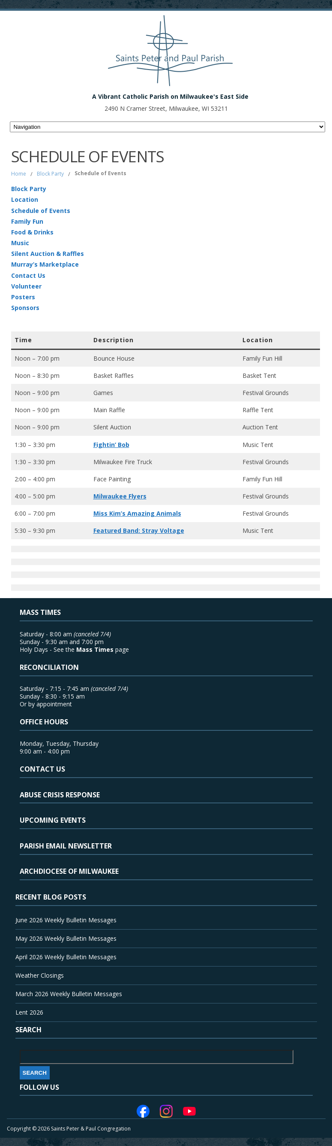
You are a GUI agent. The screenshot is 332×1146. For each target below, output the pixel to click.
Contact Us (28, 275)
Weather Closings (39, 975)
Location (24, 199)
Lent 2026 (29, 1012)
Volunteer (26, 286)
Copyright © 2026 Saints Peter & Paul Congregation (69, 1128)
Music (20, 243)
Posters (23, 297)
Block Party (50, 173)
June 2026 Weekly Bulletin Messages (66, 920)
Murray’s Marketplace (45, 264)
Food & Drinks (32, 232)
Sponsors (25, 308)
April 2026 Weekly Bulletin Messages (66, 957)
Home (18, 173)
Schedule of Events (40, 211)
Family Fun (27, 221)
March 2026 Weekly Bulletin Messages (68, 994)
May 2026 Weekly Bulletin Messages (66, 938)
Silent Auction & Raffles (47, 253)
